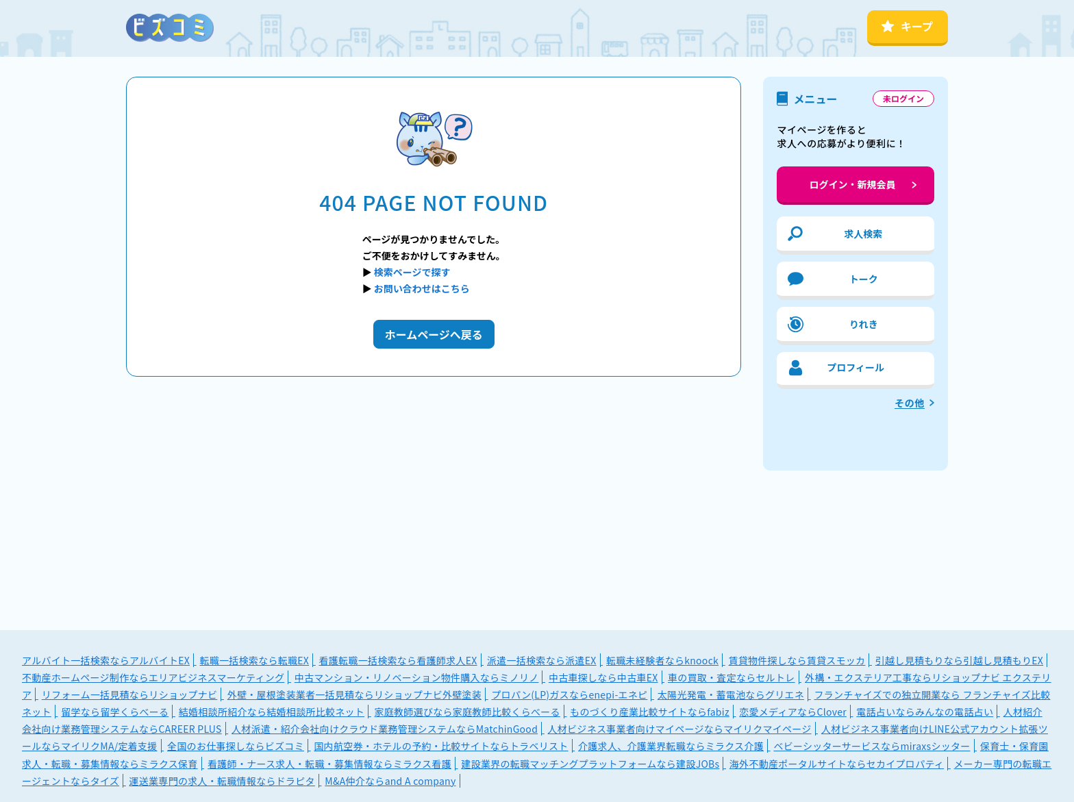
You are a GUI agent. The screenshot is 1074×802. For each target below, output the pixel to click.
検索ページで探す (412, 272)
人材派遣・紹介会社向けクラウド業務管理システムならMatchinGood (385, 729)
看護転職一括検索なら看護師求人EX (398, 660)
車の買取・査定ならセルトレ (731, 677)
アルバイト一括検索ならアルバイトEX (106, 660)
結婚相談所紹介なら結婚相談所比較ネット (271, 711)
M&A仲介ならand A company (390, 781)
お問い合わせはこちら (422, 288)
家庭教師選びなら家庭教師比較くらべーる (467, 711)
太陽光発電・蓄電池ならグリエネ (731, 694)
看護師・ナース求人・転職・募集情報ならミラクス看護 (329, 763)
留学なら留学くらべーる (114, 711)
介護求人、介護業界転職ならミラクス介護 (671, 746)
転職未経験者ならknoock (662, 660)
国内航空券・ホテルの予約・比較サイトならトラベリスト (441, 746)
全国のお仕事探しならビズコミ (235, 746)
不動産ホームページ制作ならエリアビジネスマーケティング (153, 677)
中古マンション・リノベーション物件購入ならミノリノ (417, 677)
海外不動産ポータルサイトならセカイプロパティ (836, 763)
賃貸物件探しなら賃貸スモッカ (796, 660)
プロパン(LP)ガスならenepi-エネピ (569, 694)
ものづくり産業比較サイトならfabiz (649, 711)
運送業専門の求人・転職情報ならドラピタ (222, 781)
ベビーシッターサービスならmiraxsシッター (871, 746)
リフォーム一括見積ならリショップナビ (130, 694)
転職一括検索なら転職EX (254, 660)
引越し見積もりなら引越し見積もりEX (959, 660)
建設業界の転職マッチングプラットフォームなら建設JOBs (590, 763)
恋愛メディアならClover (793, 711)
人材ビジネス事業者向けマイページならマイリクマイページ (680, 729)
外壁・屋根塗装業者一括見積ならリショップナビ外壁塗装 (354, 694)
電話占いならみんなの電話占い (924, 711)
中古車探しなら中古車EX (603, 677)
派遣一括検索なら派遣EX (542, 660)
